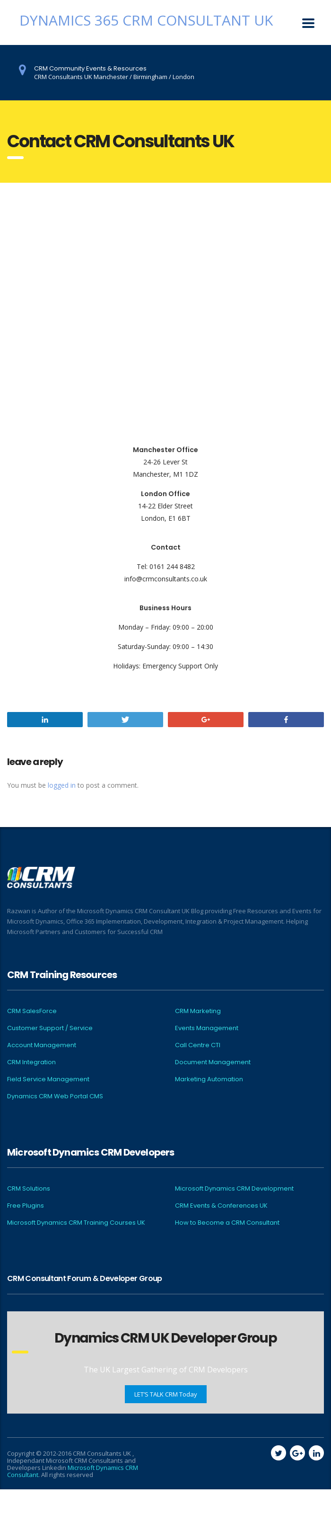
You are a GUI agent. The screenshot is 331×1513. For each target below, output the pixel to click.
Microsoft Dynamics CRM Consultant (72, 1471)
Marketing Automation (209, 1079)
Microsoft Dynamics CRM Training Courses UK (76, 1223)
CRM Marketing (198, 1011)
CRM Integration (31, 1062)
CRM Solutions (28, 1189)
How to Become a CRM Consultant (227, 1223)
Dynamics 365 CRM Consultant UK (146, 20)
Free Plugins (25, 1206)
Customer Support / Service (50, 1028)
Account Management (41, 1045)
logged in (62, 785)
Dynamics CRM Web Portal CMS (55, 1096)
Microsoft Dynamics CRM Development (234, 1189)
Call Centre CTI (197, 1045)
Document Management (213, 1062)
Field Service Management (48, 1079)
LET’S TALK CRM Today (165, 1394)
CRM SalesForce (32, 1011)
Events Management (206, 1028)
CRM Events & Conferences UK (221, 1206)
